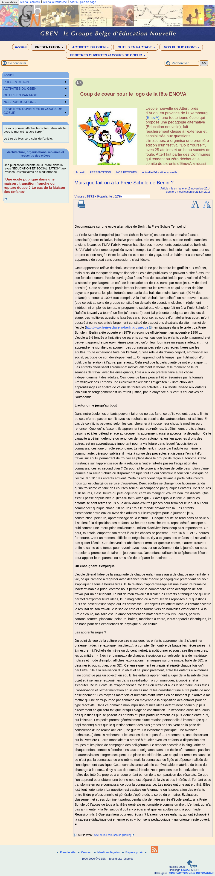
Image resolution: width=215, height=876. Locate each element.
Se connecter (17, 63)
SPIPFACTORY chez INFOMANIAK (191, 873)
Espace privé (132, 852)
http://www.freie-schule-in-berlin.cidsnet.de (117, 327)
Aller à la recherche (55, 2)
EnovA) (153, 117)
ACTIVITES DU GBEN (89, 47)
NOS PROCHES (126, 172)
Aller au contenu (30, 2)
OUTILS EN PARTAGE (136, 47)
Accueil (20, 47)
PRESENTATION (48, 47)
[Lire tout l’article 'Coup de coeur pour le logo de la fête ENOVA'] (143, 124)
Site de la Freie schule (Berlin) (112, 835)
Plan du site (66, 852)
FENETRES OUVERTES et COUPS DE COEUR (107, 55)
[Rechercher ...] (182, 63)
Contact (85, 852)
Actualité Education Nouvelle (159, 172)
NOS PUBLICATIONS (181, 47)
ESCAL (186, 870)
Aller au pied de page (83, 2)
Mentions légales (107, 852)
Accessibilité (9, 2)
